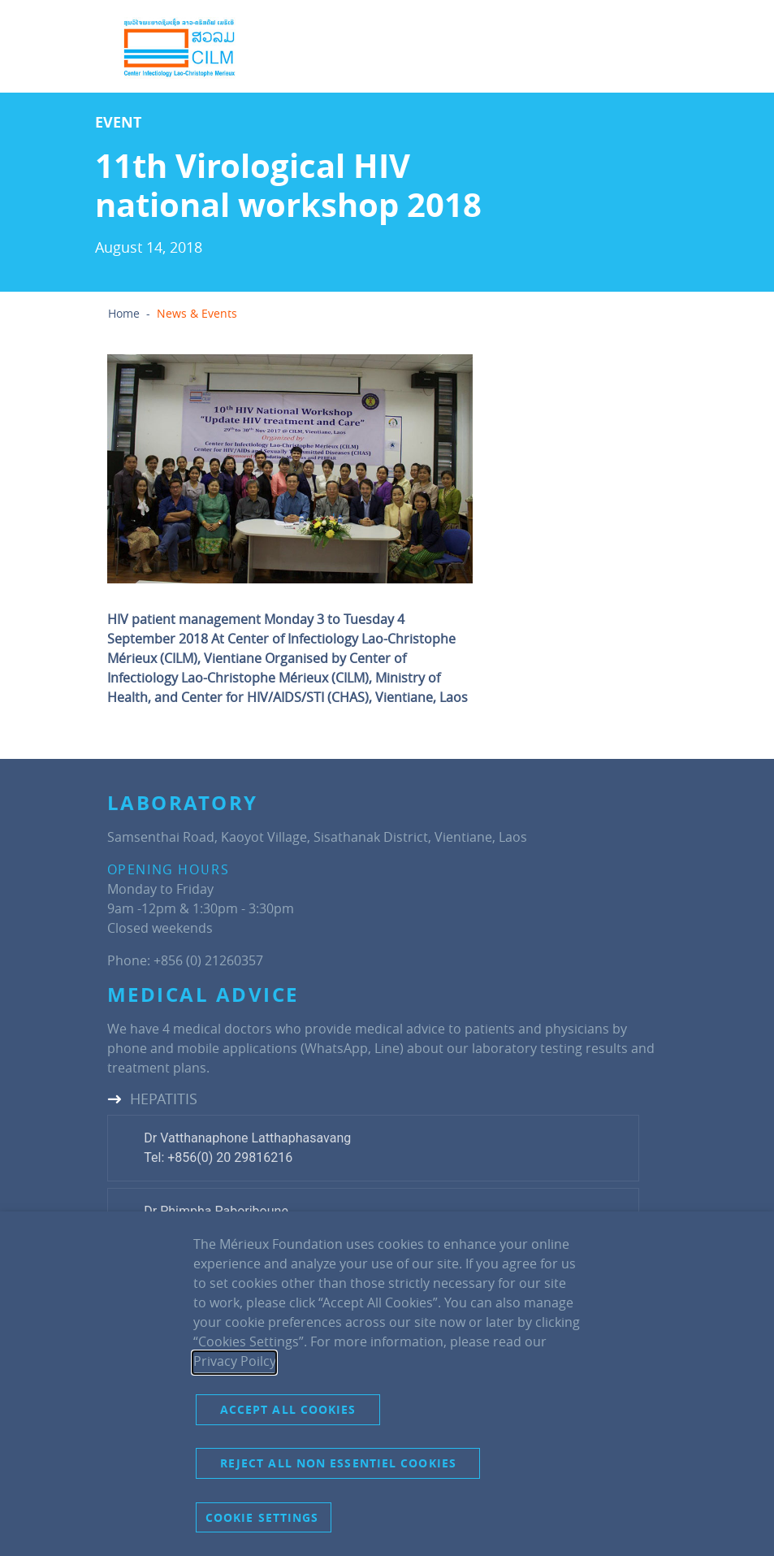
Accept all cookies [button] (288, 1409)
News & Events (197, 313)
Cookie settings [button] (262, 1517)
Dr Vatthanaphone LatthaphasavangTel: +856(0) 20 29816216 (247, 1147)
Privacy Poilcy (234, 1361)
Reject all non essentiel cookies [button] (338, 1463)
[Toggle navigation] (632, 48)
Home (124, 313)
